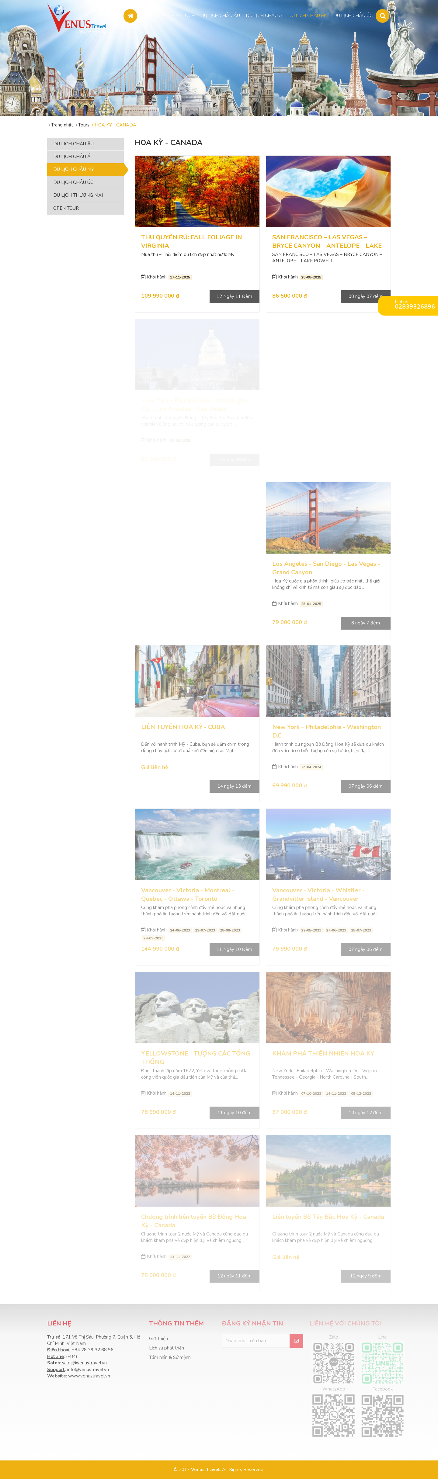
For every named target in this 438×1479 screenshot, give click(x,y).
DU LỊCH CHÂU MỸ (308, 14)
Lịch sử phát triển (166, 1348)
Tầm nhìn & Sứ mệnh (170, 1357)
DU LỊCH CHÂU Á (264, 14)
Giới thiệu (158, 1339)
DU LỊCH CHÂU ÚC (353, 14)
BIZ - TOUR (183, 14)
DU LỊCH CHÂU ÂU (220, 14)
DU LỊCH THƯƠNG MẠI (78, 195)
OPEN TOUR (152, 14)
